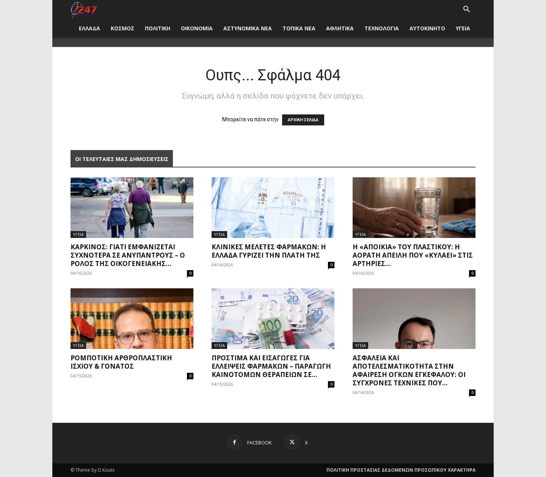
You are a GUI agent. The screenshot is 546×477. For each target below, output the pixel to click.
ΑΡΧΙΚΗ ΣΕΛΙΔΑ (303, 119)
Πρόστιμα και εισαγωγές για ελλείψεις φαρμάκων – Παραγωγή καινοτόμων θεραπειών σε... (271, 366)
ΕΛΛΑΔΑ (89, 28)
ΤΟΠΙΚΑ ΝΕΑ (298, 28)
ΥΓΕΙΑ (463, 28)
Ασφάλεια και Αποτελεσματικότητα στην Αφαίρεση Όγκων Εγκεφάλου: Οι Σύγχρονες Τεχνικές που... (409, 370)
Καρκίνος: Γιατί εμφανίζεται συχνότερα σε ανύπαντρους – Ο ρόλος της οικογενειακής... (128, 255)
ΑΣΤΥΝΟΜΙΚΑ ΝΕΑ (247, 28)
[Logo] (84, 9)
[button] (466, 10)
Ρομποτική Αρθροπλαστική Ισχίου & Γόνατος (121, 362)
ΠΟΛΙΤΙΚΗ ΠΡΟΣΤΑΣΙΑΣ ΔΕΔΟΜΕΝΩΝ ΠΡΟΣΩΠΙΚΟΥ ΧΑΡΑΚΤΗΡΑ (400, 470)
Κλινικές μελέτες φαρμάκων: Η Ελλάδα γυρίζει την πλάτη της (269, 251)
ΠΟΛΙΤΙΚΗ (157, 28)
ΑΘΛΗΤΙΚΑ (340, 28)
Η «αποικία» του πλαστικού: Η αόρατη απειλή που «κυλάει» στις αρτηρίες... (413, 255)
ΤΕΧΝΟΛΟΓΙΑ (381, 28)
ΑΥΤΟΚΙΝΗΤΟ (427, 28)
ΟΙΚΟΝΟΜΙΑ (197, 28)
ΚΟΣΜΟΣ (122, 28)
